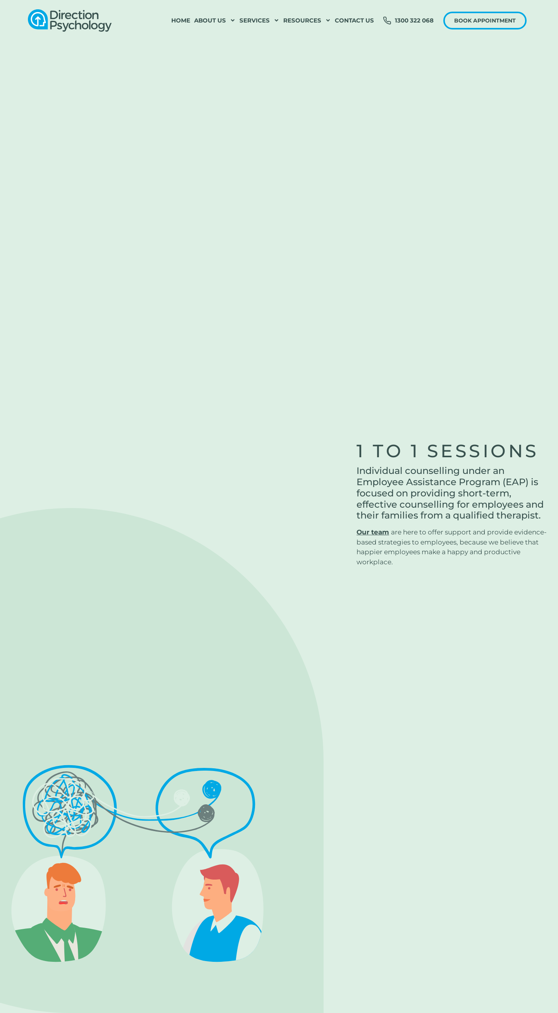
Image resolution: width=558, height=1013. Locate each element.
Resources (307, 20)
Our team (372, 532)
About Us (215, 20)
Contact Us (354, 20)
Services (259, 20)
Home (180, 20)
